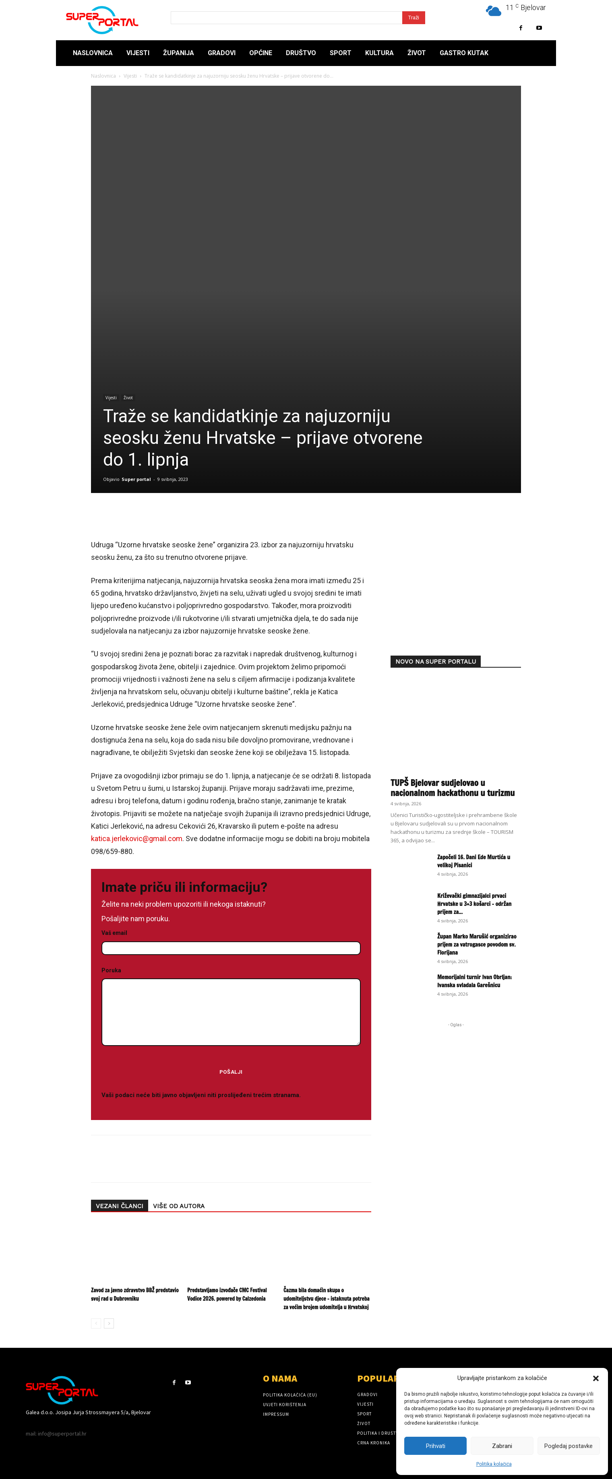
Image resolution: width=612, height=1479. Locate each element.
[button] (596, 1378)
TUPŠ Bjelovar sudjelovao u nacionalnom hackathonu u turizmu (453, 788)
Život (128, 397)
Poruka (231, 1007)
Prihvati (435, 1446)
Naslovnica (103, 75)
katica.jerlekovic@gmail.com (136, 838)
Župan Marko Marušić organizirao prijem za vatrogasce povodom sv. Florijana (477, 944)
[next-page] (109, 1323)
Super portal (136, 479)
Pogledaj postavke (568, 1446)
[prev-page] (96, 1323)
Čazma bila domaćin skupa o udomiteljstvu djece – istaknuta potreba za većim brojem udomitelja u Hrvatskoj (326, 1299)
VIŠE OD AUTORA (179, 1206)
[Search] (413, 17)
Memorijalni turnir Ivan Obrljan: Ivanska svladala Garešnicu (474, 981)
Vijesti (130, 75)
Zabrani (502, 1446)
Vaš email (231, 940)
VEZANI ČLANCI (119, 1206)
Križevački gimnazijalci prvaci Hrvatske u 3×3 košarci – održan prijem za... (474, 904)
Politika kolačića (494, 1464)
